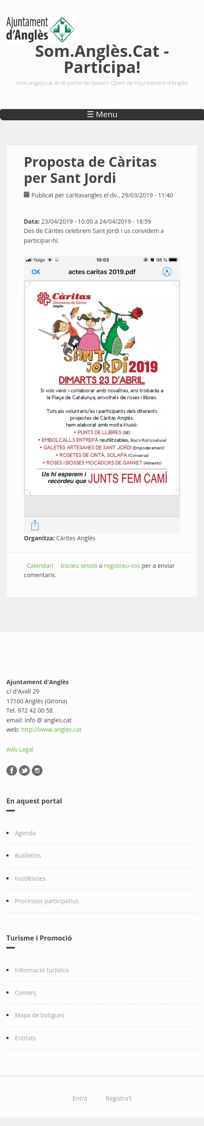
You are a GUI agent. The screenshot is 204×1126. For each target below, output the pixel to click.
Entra (79, 1098)
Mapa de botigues (40, 1015)
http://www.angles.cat (51, 729)
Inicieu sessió (79, 566)
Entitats (25, 1038)
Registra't (119, 1098)
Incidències (30, 878)
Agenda (25, 833)
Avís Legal (20, 749)
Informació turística (42, 970)
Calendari (40, 566)
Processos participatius (47, 901)
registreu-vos (122, 566)
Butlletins (28, 855)
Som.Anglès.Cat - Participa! (102, 57)
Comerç (26, 992)
